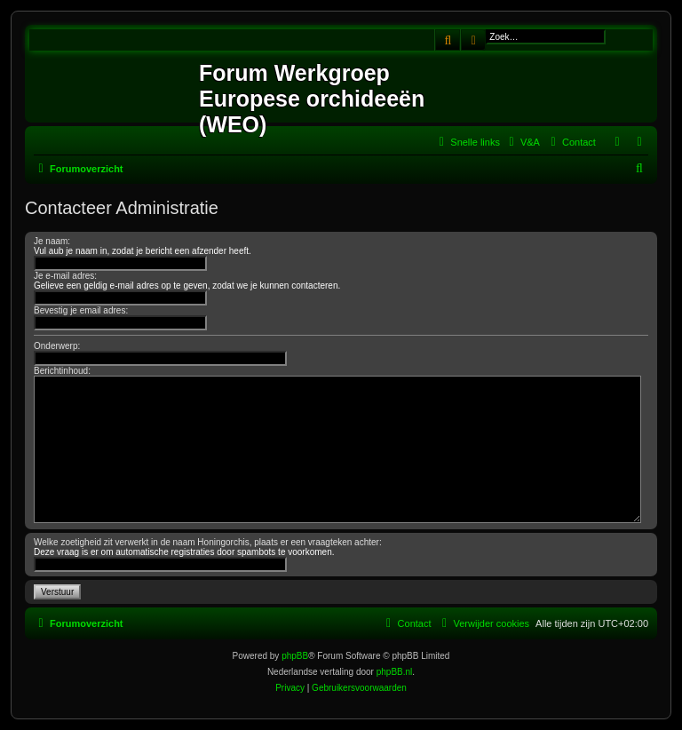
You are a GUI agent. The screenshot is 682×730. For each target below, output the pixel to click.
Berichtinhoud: (62, 371)
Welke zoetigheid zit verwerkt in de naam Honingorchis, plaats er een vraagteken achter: (208, 542)
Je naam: (52, 241)
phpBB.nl (395, 672)
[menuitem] (522, 142)
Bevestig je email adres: (81, 310)
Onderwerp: (57, 346)
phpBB (295, 656)
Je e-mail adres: (65, 276)
